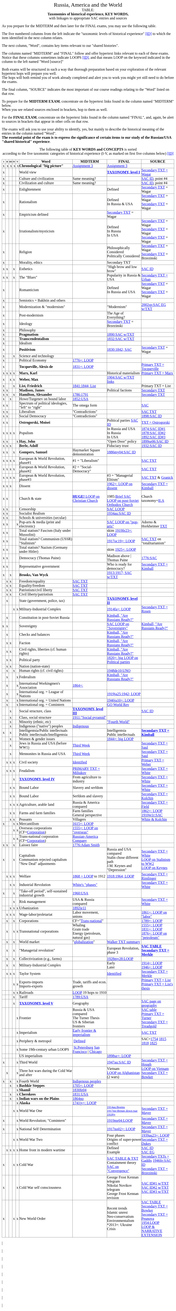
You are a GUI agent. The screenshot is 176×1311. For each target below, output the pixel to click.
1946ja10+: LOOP (120, 700)
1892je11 (79, 908)
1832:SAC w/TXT (120, 339)
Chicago (95, 1051)
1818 (145, 1043)
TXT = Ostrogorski (155, 422)
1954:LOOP (150, 1223)
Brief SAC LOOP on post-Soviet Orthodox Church (123, 501)
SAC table (149, 1010)
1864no (78, 1099)
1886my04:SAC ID (121, 452)
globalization (83, 942)
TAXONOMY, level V (36, 1003)
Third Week (81, 745)
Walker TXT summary (123, 942)
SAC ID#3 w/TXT (155, 1192)
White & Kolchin (154, 819)
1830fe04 (79, 1090)
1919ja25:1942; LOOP (123, 694)
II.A (161, 501)
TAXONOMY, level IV (37, 779)
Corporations (28, 921)
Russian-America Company (85, 839)
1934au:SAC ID (119, 513)
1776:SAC (149, 558)
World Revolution (32, 1120)
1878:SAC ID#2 (153, 433)
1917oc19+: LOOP (121, 541)
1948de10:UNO (118, 671)
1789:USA (80, 997)
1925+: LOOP (125, 549)
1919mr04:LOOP (120, 1120)
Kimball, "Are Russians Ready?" (120, 618)
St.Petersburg (83, 1047)
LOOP (77, 993)
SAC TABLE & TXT (122, 1158)
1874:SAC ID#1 (153, 429)
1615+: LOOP (83, 824)
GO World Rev (118, 705)
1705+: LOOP (83, 1086)
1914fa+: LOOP (119, 609)
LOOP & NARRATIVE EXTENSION (151, 1231)
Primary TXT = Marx (157, 373)
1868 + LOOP (83, 876)
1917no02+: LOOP (121, 1129)
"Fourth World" (118, 722)
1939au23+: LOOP (155, 1135)
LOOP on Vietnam (155, 1069)
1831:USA (80, 1094)
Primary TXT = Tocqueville (152, 367)
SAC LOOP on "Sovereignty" (118, 626)
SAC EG (147, 1152)
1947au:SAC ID (119, 1062)
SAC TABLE (151, 946)
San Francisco (86, 1049)
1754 (154, 1039)
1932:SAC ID (151, 446)
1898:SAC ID (151, 416)
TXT (163, 526)
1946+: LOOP (151, 967)
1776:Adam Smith (86, 845)
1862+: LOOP (151, 811)
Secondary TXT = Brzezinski (154, 1171)
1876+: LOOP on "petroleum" (154, 935)
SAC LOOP (116, 509)
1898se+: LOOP (119, 1056)
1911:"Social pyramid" (89, 717)
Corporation (36, 832)
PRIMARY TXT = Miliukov (86, 771)
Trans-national (91, 921)
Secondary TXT (153, 187)
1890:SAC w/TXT (120, 334)
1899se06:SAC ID (154, 441)
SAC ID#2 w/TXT (155, 1187)
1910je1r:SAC (151, 815)
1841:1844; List (84, 386)
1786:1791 (80, 394)
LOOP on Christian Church (86, 499)
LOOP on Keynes (154, 868)
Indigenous (81, 726)
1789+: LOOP (151, 921)
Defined (79, 1041)
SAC (144, 405)
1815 (162, 1039)
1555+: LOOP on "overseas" (85, 830)
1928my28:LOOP (120, 959)
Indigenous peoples (87, 1081)
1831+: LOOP (83, 367)
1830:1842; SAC (119, 349)
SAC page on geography (151, 1003)
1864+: (78, 685)
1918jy (111, 1114)
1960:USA (80, 893)
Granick (167, 477)
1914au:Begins (116, 1107)
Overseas (26, 828)
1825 (153, 1043)
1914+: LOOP (151, 963)
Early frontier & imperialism (84, 1033)
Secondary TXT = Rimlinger (154, 876)
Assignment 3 (83, 166)
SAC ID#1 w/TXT (155, 1183)
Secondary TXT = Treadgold (154, 1024)
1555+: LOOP (151, 925)
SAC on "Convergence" (118, 1169)
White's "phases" (85, 885)
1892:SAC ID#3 (153, 437)
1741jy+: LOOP (84, 1103)
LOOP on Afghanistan (123, 1073)
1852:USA (80, 399)
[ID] (148, 34)
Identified (80, 762)
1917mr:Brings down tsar (122, 1110)
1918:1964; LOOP (120, 876)
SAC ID (147, 179)
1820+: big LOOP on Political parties (122, 660)
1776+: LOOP (83, 360)
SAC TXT (149, 412)
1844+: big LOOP (120, 739)
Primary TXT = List (156, 980)
